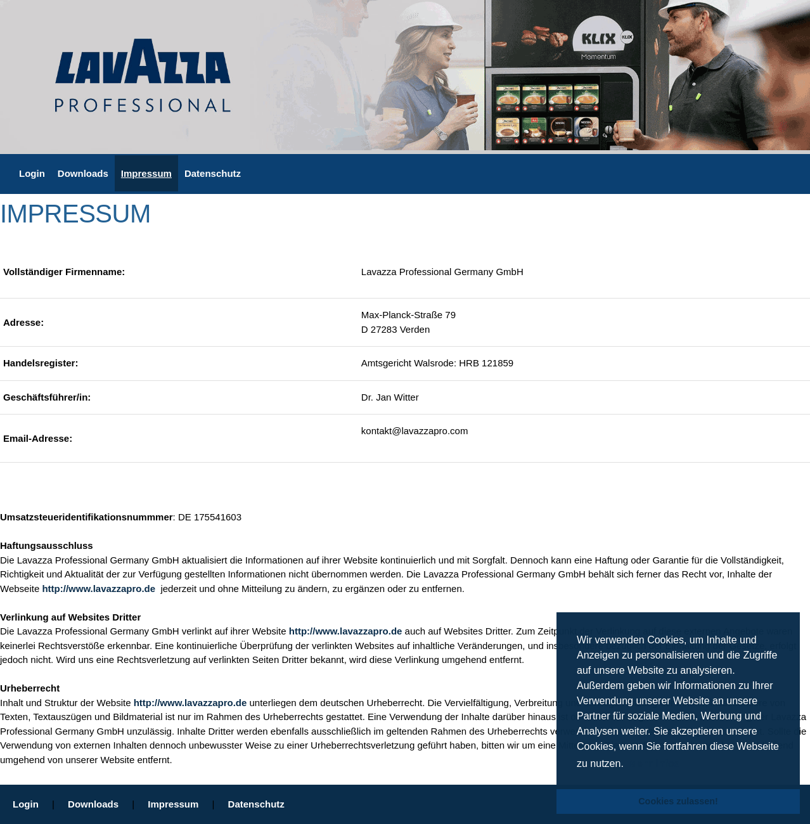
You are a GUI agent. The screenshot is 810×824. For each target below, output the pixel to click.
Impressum (146, 173)
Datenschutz (212, 173)
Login (32, 173)
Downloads (83, 173)
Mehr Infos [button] (653, 763)
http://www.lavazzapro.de (100, 588)
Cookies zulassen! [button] (678, 801)
